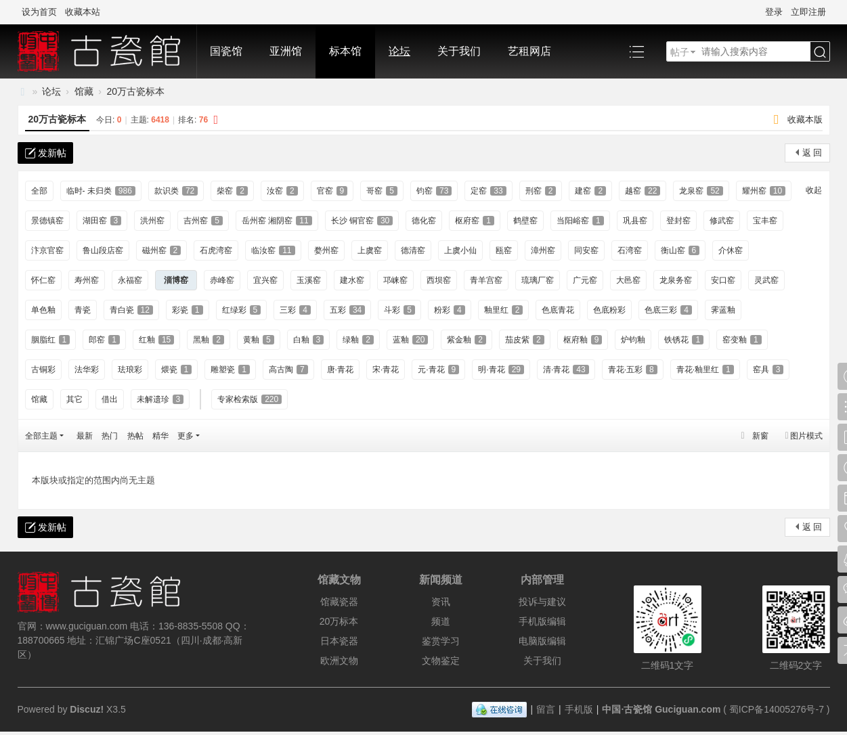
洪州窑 (152, 220)
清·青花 (566, 369)
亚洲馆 (285, 51)
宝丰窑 (765, 220)
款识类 (176, 191)
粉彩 (449, 310)
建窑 (590, 191)
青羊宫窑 (486, 280)
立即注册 (808, 12)
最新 (85, 436)
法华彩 (86, 369)
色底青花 (558, 310)
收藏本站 (82, 12)
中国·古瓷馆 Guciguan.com (661, 709)
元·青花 (438, 369)
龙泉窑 (700, 191)
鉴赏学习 (441, 641)
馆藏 (83, 91)
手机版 (579, 709)
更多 (185, 436)
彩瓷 (187, 310)
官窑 (332, 191)
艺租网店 (529, 51)
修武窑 (722, 220)
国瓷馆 (226, 51)
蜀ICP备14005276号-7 (776, 709)
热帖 (135, 436)
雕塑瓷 (230, 369)
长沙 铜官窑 (362, 220)
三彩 (295, 310)
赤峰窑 (222, 280)
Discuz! (87, 709)
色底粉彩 (609, 310)
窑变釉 (742, 339)
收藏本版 (805, 119)
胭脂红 (50, 339)
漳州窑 (543, 250)
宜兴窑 (265, 280)
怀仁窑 (43, 280)
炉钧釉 (633, 339)
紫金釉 (466, 339)
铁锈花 (683, 339)
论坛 (399, 51)
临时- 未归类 (100, 191)
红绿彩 (241, 310)
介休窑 (730, 250)
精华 (160, 436)
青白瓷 (131, 310)
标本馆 (345, 51)
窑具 (768, 369)
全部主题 (41, 436)
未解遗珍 (160, 399)
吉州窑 (203, 220)
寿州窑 (86, 280)
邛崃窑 (395, 280)
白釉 (308, 339)
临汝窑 (273, 250)
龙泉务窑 (675, 280)
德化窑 (424, 220)
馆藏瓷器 (339, 601)
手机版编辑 (542, 621)
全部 (39, 191)
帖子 (679, 52)
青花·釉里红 (705, 369)
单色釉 (43, 310)
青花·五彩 (632, 369)
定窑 (488, 191)
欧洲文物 (339, 660)
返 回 (812, 153)
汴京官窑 (47, 250)
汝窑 (282, 191)
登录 (774, 12)
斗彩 (399, 310)
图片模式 (806, 436)
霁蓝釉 (723, 310)
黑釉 (208, 339)
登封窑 (678, 220)
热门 (110, 436)
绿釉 (358, 339)
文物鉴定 (441, 660)
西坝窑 (439, 280)
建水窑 (352, 280)
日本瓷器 (339, 641)
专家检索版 (249, 399)
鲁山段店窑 (103, 250)
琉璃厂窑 (537, 280)
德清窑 (413, 250)
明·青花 (501, 369)
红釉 (156, 339)
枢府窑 (474, 220)
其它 (74, 399)
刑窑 (541, 191)
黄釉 (258, 339)
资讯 (440, 601)
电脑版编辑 (542, 641)
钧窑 (434, 191)
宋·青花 (385, 369)
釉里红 (503, 310)
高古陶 (288, 369)
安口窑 (723, 280)
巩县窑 (635, 220)
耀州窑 (763, 191)
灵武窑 (766, 280)
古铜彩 (43, 369)
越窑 (642, 191)
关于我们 (459, 51)
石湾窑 (629, 250)
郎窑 (104, 339)
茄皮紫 (524, 339)
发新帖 (52, 153)
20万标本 (339, 621)
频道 (440, 621)
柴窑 (232, 191)
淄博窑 (176, 280)
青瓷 (82, 310)
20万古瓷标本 (136, 91)
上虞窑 (369, 250)
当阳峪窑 (580, 220)
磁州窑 (161, 250)
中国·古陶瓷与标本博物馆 (23, 92)
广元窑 (585, 280)
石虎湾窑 (216, 250)
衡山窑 (680, 250)
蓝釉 (410, 339)
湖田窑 (102, 220)
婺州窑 (326, 250)
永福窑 (130, 280)
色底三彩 (668, 310)
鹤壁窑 (525, 220)
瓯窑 (504, 250)
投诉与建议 (542, 601)
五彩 (347, 310)
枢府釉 (583, 339)
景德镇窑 (47, 220)
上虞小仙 (460, 250)
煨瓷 (176, 369)
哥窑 (381, 191)
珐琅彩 (130, 369)
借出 (110, 399)
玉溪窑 (309, 280)
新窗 (760, 436)
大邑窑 (628, 280)
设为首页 (39, 12)
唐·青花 (340, 369)
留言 (545, 709)
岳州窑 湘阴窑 (277, 220)
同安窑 (586, 250)
